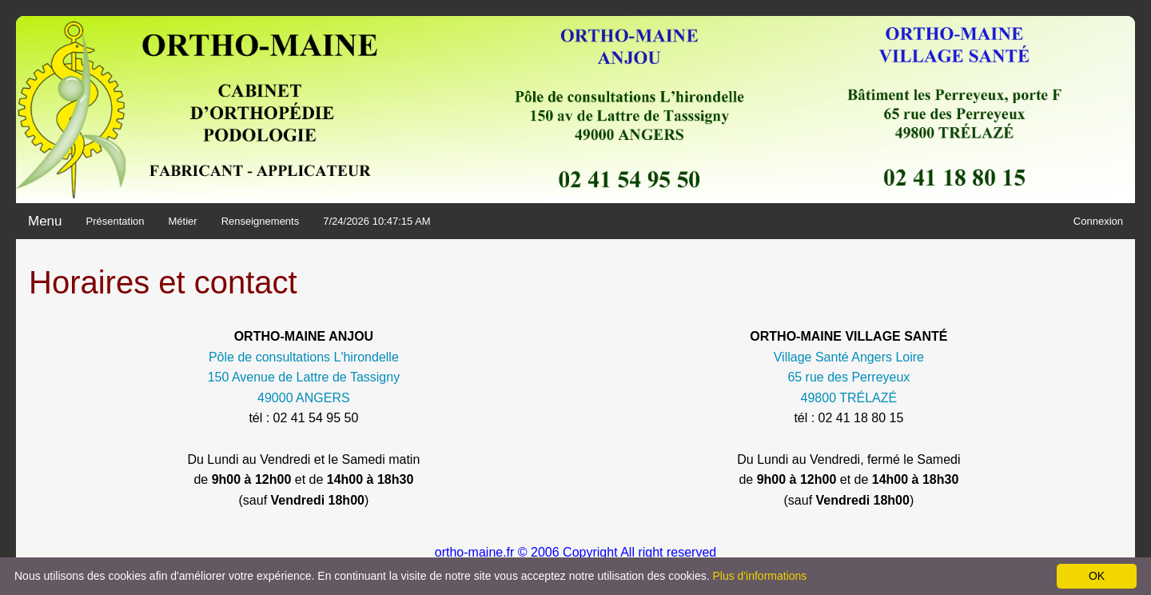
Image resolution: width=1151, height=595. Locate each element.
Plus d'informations (759, 575)
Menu (45, 221)
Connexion (1098, 221)
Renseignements (260, 221)
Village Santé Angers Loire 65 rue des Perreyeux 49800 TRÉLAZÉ (849, 377)
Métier (183, 221)
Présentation (115, 221)
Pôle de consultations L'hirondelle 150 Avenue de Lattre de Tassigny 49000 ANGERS (304, 377)
